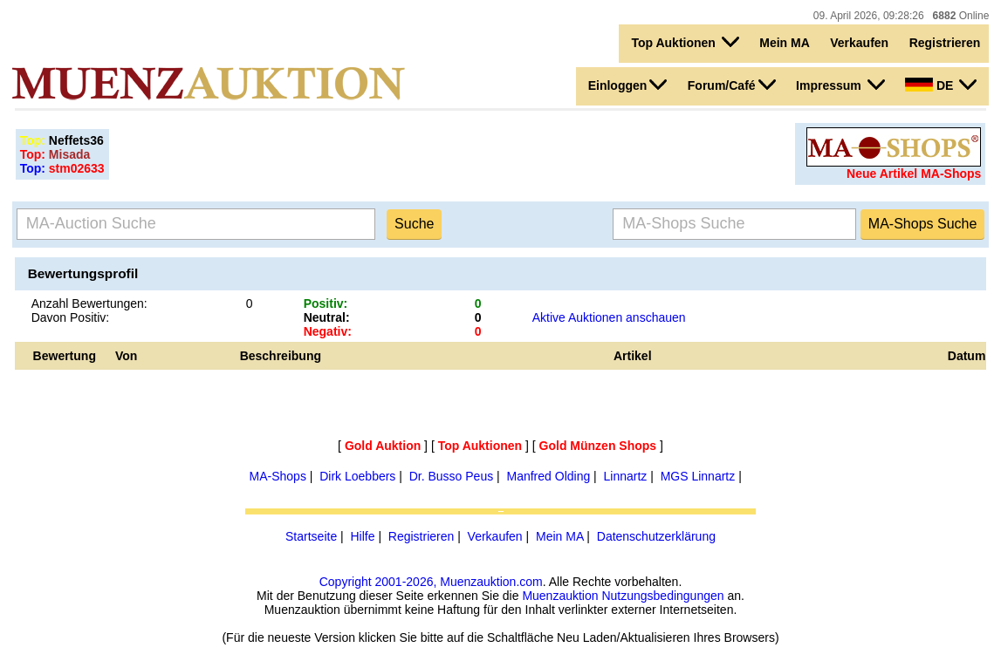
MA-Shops (278, 476)
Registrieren (945, 43)
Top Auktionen (684, 42)
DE (941, 84)
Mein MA (784, 43)
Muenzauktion (560, 596)
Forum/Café (732, 84)
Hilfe (362, 536)
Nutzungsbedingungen (662, 596)
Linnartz (626, 476)
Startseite (311, 536)
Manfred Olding (549, 476)
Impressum (840, 84)
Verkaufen (859, 43)
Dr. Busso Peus (451, 476)
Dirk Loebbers (357, 476)
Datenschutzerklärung (656, 536)
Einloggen (628, 84)
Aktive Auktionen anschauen (609, 317)
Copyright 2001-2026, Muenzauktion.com (431, 582)
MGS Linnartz (698, 476)
